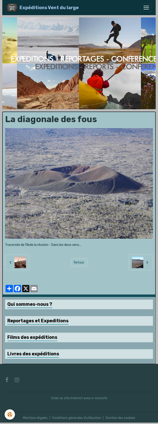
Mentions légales (35, 418)
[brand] (42, 7)
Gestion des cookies (120, 418)
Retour (79, 262)
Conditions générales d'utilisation (76, 418)
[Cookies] (10, 414)
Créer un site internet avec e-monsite (79, 398)
